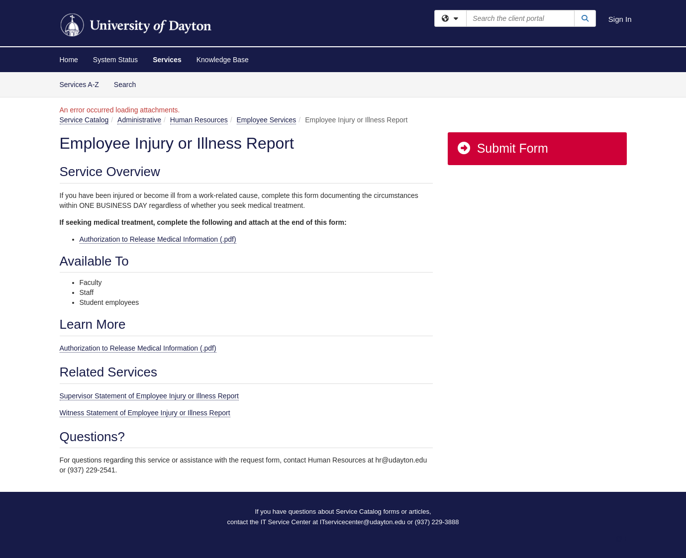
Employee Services (266, 120)
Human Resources (199, 120)
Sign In (620, 19)
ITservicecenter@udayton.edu (362, 522)
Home (69, 60)
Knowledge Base (222, 60)
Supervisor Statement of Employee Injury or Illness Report (149, 396)
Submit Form (502, 148)
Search (128, 84)
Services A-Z (79, 85)
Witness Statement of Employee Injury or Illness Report (145, 413)
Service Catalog (84, 120)
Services (167, 60)
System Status (115, 60)
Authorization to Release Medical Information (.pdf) (158, 239)
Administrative (139, 120)
